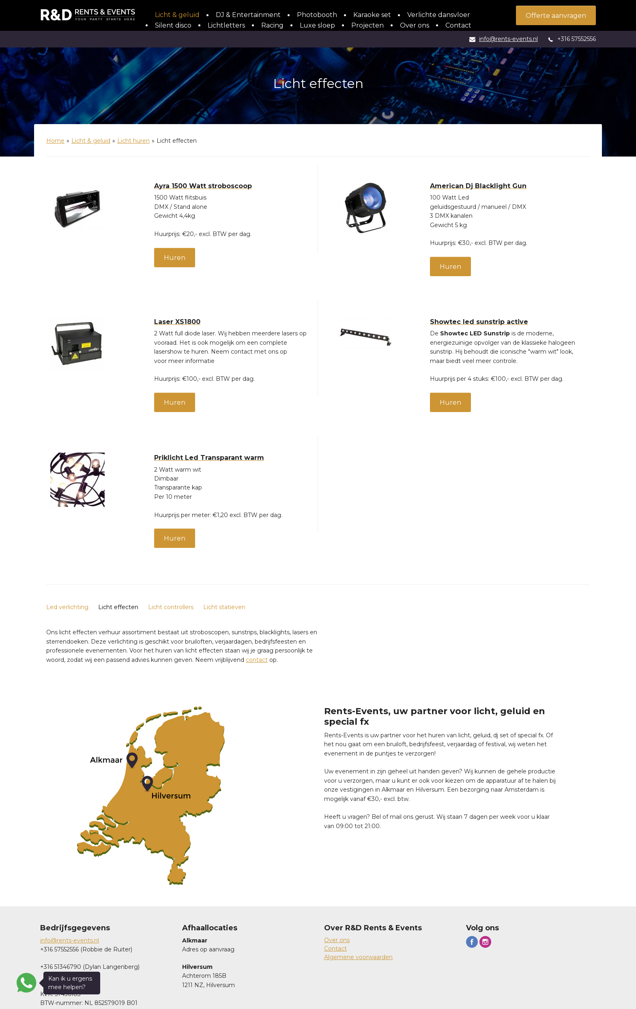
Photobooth (317, 15)
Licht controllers (170, 607)
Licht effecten (118, 607)
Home (55, 140)
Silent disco (173, 25)
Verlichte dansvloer (438, 15)
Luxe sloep (317, 25)
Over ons (414, 25)
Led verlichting (67, 607)
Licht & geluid (177, 15)
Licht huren (133, 140)
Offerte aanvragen (556, 15)
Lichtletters (226, 25)
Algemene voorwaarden (358, 957)
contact (257, 659)
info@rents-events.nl (508, 39)
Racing (272, 25)
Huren (174, 258)
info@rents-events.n (69, 940)
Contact (458, 25)
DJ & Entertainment (248, 15)
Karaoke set (372, 15)
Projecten (367, 25)
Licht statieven (224, 607)
